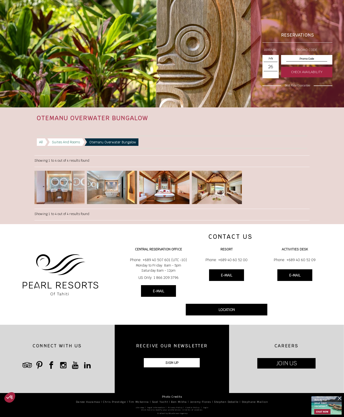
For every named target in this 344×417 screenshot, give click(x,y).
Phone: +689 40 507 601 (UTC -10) (158, 260)
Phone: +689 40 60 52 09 (295, 260)
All (41, 142)
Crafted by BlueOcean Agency (172, 413)
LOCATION (227, 310)
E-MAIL (158, 291)
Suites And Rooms (66, 142)
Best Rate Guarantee (297, 85)
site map (140, 408)
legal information (156, 408)
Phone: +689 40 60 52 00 (227, 260)
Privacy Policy (175, 408)
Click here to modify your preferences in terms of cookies (172, 410)
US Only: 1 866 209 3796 (158, 277)
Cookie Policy (193, 408)
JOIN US (286, 363)
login (205, 408)
